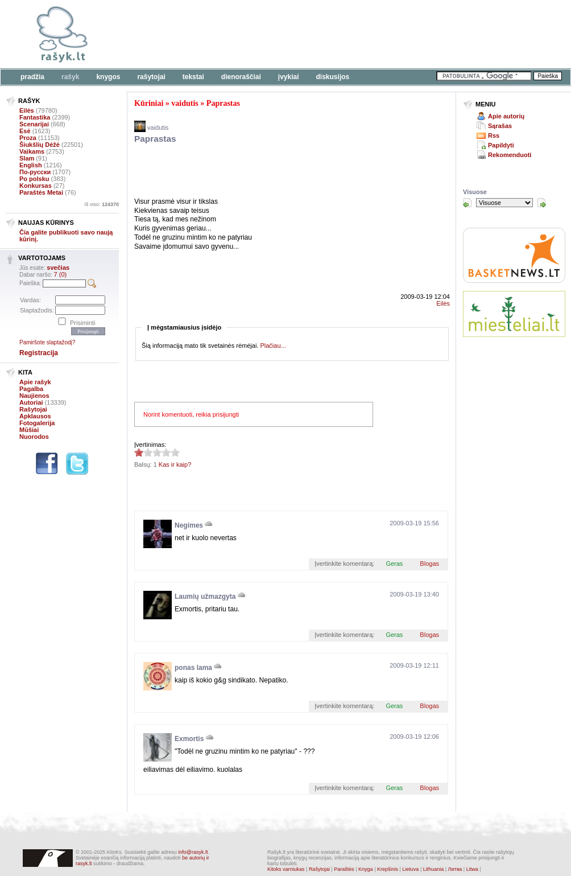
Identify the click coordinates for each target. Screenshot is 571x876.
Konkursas (35, 185)
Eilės (26, 110)
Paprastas (223, 103)
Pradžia (32, 77)
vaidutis (184, 103)
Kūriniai (148, 103)
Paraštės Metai (41, 192)
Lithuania (433, 869)
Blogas (429, 563)
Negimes (189, 525)
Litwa (472, 869)
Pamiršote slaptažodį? (47, 342)
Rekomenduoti (509, 154)
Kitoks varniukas (286, 869)
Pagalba (31, 388)
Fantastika (34, 117)
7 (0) (60, 274)
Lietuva (410, 869)
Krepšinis (387, 869)
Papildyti (501, 145)
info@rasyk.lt (193, 852)
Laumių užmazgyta (205, 597)
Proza (27, 137)
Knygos (108, 77)
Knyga (365, 869)
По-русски (35, 171)
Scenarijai (34, 124)
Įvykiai (288, 77)
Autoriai (31, 402)
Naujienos (34, 395)
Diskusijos (333, 77)
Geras (394, 563)
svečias (58, 267)
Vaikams (31, 151)
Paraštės (344, 869)
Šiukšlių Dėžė (39, 144)
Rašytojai (151, 77)
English (30, 165)
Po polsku (34, 178)
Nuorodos (34, 436)
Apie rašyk (35, 382)
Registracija (38, 353)
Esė (25, 131)
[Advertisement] (349, 34)
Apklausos (35, 416)
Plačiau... (273, 345)
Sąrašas (500, 125)
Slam (26, 158)
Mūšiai (29, 429)
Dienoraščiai (241, 77)
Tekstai (193, 77)
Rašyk (70, 77)
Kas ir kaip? (175, 464)
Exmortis (189, 739)
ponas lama (193, 668)
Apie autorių (506, 116)
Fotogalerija (37, 423)
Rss (493, 135)
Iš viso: (101, 204)
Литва (455, 869)
